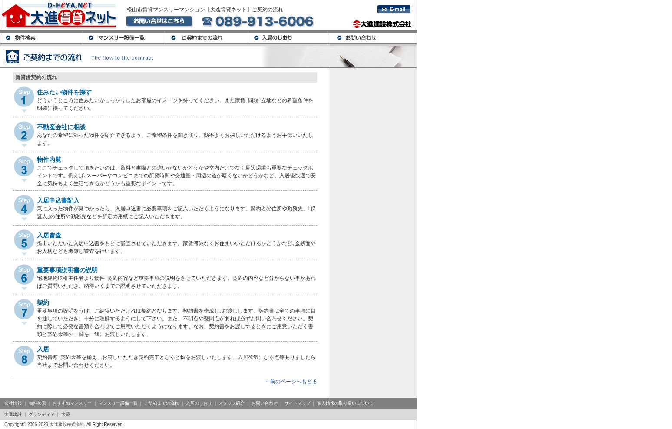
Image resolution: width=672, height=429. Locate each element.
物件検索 (37, 403)
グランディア (42, 414)
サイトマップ (298, 403)
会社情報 (13, 403)
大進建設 (13, 414)
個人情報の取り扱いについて (345, 403)
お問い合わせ (265, 403)
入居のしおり (199, 403)
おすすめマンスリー (72, 403)
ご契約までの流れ (161, 403)
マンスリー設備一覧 (118, 403)
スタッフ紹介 (231, 403)
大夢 (65, 414)
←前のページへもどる (291, 382)
